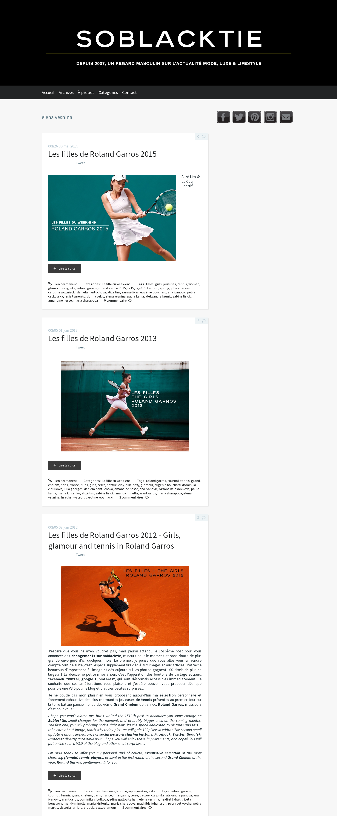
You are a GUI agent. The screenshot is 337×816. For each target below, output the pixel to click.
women (193, 284)
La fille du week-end (116, 284)
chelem (53, 485)
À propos (86, 92)
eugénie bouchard (153, 292)
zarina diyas (130, 292)
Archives (66, 92)
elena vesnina (116, 296)
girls (158, 284)
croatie (89, 807)
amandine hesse (60, 300)
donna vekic (95, 296)
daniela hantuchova (91, 292)
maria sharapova (85, 300)
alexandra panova (179, 795)
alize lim (113, 292)
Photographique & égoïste (135, 791)
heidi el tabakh (171, 799)
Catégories (108, 92)
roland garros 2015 (112, 288)
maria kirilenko (69, 493)
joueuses (169, 284)
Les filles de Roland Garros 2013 (102, 338)
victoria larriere (71, 807)
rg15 (130, 288)
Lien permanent (62, 284)
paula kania (135, 296)
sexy (65, 288)
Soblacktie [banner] (168, 43)
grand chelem (82, 795)
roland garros (87, 288)
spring (164, 288)
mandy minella (127, 493)
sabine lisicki (182, 296)
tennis (182, 284)
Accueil (48, 92)
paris (64, 485)
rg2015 (140, 288)
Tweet (80, 163)
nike (128, 485)
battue (112, 485)
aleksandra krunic (158, 296)
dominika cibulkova (94, 799)
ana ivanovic (177, 292)
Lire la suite (66, 268)
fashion (152, 288)
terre (101, 485)
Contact (129, 92)
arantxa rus (147, 493)
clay (121, 485)
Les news (108, 791)
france (74, 485)
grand (195, 481)
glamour (54, 288)
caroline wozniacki (61, 292)
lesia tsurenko (75, 296)
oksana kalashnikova (174, 489)
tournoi (173, 481)
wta (72, 288)
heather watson (72, 497)
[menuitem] (50, 92)
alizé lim (88, 493)
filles (150, 284)
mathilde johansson (151, 803)
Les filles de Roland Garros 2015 (102, 154)
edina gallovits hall (123, 799)
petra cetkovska (180, 803)
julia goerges (180, 288)
